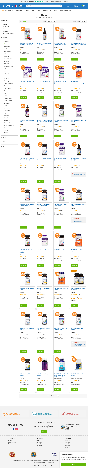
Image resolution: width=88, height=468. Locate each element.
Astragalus (6, 56)
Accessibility (34, 465)
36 (83, 21)
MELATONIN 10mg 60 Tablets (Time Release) (60, 82)
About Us (10, 440)
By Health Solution (8, 66)
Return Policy (67, 447)
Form (3, 142)
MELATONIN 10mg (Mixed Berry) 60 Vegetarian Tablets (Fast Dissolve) (27, 251)
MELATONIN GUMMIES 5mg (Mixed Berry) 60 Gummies (60, 44)
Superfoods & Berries (9, 125)
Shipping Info (67, 445)
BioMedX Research (58, 378)
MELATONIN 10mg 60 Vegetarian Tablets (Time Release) (27, 205)
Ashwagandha (7, 53)
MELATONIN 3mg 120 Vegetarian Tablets (27, 289)
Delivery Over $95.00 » (50, 10)
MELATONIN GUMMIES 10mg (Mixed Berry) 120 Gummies (26, 44)
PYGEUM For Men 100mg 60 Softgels (77, 329)
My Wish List (39, 442)
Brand (3, 137)
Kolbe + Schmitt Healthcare (77, 378)
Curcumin (6, 73)
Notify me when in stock (77, 175)
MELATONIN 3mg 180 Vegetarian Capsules (78, 250)
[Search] (60, 6)
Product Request (68, 443)
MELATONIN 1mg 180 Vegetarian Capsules (61, 121)
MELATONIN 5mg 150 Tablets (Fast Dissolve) (60, 159)
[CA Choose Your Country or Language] (16, 6)
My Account (39, 440)
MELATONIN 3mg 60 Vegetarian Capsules (44, 289)
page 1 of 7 (53, 395)
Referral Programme (41, 443)
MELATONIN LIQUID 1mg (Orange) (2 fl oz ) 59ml (78, 159)
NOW (73, 86)
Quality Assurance (12, 442)
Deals (39, 10)
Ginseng (6, 90)
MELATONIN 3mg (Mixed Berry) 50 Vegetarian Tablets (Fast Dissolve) (44, 121)
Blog (9, 443)
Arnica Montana (8, 51)
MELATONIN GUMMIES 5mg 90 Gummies (44, 82)
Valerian (6, 130)
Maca (5, 105)
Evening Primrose (8, 83)
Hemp (5, 95)
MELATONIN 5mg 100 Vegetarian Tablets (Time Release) (27, 159)
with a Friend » (66, 10)
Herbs (4, 44)
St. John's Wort (7, 123)
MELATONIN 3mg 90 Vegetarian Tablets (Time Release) (44, 205)
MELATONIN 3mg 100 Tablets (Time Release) (43, 250)
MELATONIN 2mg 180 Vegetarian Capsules (44, 159)
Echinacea (6, 78)
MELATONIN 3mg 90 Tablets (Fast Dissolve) (78, 121)
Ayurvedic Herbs (8, 58)
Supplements (42, 17)
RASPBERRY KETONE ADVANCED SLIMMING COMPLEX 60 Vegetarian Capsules (61, 375)
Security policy (53, 465)
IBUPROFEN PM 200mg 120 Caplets (77, 374)
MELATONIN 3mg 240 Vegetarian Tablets (78, 205)
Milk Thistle (7, 108)
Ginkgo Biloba (7, 88)
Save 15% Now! (7, 10)
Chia (5, 71)
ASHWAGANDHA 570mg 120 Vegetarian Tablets (60, 329)
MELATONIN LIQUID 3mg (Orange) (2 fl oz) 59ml (44, 44)
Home (36, 17)
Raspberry (6, 115)
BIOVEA (22, 47)
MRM (39, 378)
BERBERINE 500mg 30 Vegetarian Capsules (27, 329)
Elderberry (6, 81)
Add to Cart (23, 59)
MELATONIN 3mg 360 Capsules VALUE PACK (78, 289)
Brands (27, 10)
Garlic (5, 86)
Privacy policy (47, 465)
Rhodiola (6, 118)
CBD (5, 68)
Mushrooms (7, 110)
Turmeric (6, 127)
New (33, 10)
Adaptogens (7, 46)
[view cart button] (84, 6)
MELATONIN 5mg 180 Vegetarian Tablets (61, 250)
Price (3, 146)
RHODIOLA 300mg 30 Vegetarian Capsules (27, 374)
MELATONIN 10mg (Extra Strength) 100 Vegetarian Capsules (78, 82)
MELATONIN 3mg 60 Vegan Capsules (43, 374)
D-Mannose (7, 76)
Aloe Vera (6, 49)
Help (68, 6)
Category (4, 37)
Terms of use (40, 465)
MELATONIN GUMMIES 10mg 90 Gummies (27, 82)
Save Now (44, 431)
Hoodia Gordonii (8, 100)
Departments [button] (19, 10)
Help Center (67, 440)
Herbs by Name (8, 98)
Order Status (67, 442)
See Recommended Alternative (79, 174)
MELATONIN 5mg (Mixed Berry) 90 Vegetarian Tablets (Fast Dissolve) (78, 44)
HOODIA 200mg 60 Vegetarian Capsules (43, 329)
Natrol (22, 86)
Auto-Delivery (39, 445)
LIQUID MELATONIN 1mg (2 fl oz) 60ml (27, 121)
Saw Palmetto (7, 120)
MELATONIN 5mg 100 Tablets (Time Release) (60, 205)
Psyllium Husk (7, 113)
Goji (5, 93)
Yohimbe (6, 132)
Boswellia (6, 63)
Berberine (6, 61)
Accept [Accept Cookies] (73, 464)
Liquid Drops (7, 103)
